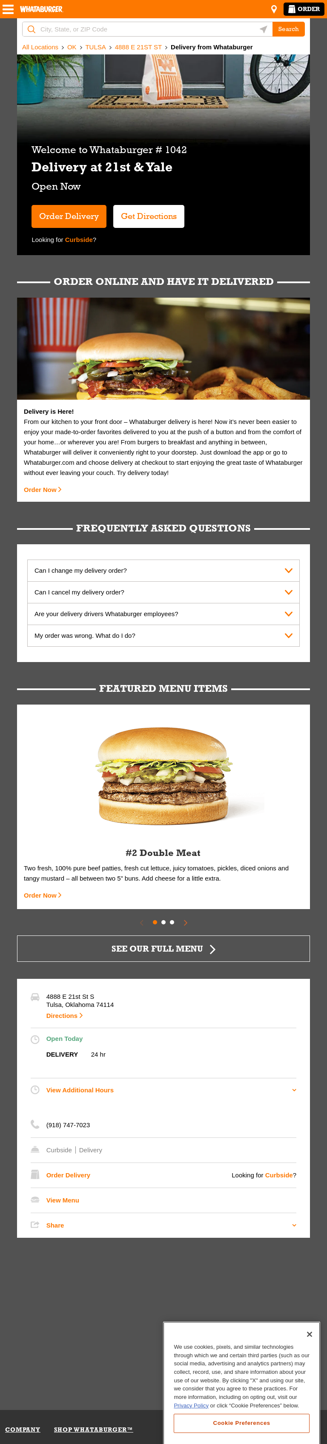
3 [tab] (172, 922)
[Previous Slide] (141, 922)
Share (55, 1225)
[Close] (309, 1383)
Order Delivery (69, 216)
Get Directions (145, 213)
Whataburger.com (50, 462)
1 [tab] (155, 922)
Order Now (40, 489)
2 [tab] (163, 922)
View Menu (62, 1200)
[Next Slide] (185, 922)
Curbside (78, 239)
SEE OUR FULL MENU (157, 948)
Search (288, 29)
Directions (61, 1015)
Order (304, 9)
